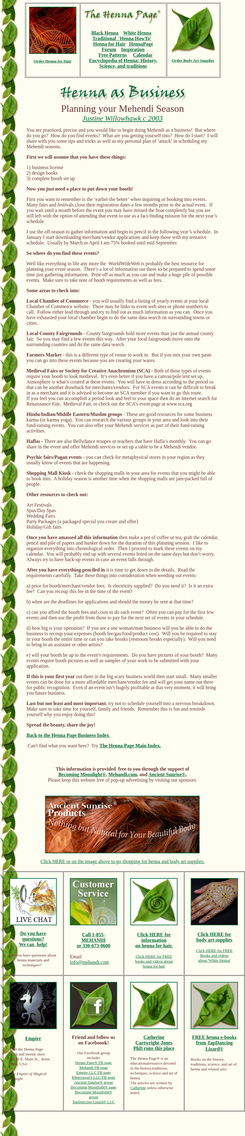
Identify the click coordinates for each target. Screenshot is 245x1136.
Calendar (143, 55)
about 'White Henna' (214, 960)
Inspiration (132, 49)
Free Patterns (112, 55)
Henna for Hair (109, 44)
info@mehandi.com (89, 962)
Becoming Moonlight (88, 1087)
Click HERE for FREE (154, 956)
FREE (199, 1037)
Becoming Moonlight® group (93, 1094)
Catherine (138, 1087)
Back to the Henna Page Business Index (68, 735)
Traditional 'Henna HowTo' (121, 38)
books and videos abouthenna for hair (154, 963)
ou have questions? (34, 936)
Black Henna (104, 33)
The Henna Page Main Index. (130, 745)
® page (111, 1087)
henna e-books (221, 1037)
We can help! (33, 944)
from (201, 1042)
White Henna (137, 33)
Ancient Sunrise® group (93, 1082)
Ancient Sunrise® (167, 774)
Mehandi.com (122, 774)
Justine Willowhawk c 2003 (122, 118)
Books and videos (214, 955)
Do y (25, 933)
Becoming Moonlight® (82, 774)
